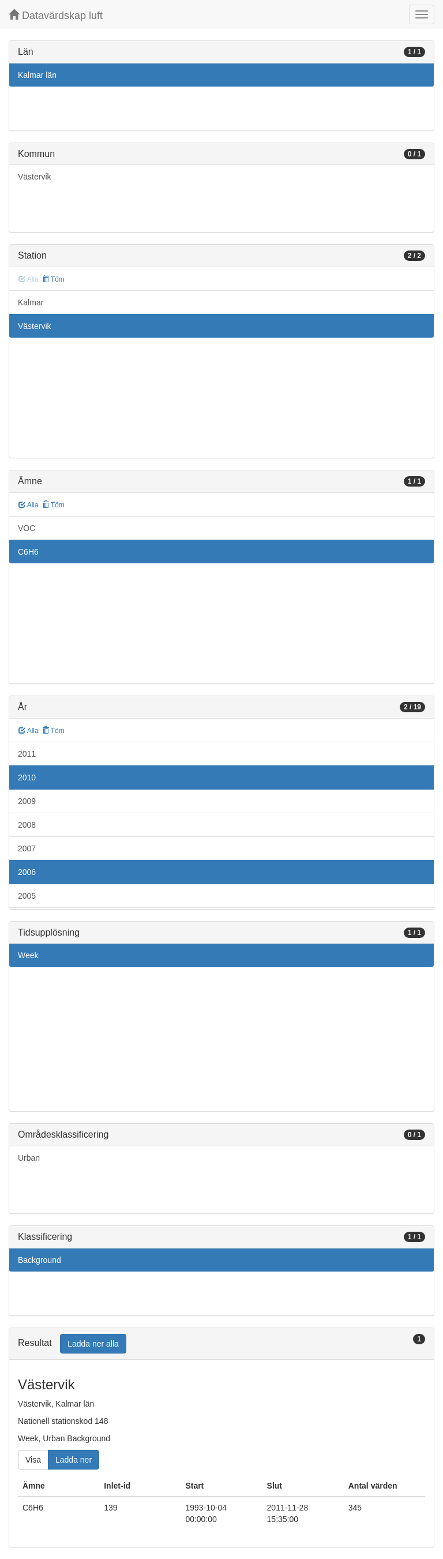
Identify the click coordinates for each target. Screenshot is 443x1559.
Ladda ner (73, 1459)
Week (28, 955)
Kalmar (30, 302)
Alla (28, 505)
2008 (27, 824)
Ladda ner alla (93, 1343)
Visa (33, 1459)
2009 (27, 801)
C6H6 (28, 551)
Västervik (34, 176)
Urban (29, 1157)
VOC (26, 528)
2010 (27, 777)
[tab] (221, 1344)
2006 (27, 872)
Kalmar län (37, 75)
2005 (27, 895)
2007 (27, 848)
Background (39, 1260)
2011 (27, 753)
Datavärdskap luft (56, 15)
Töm (53, 279)
